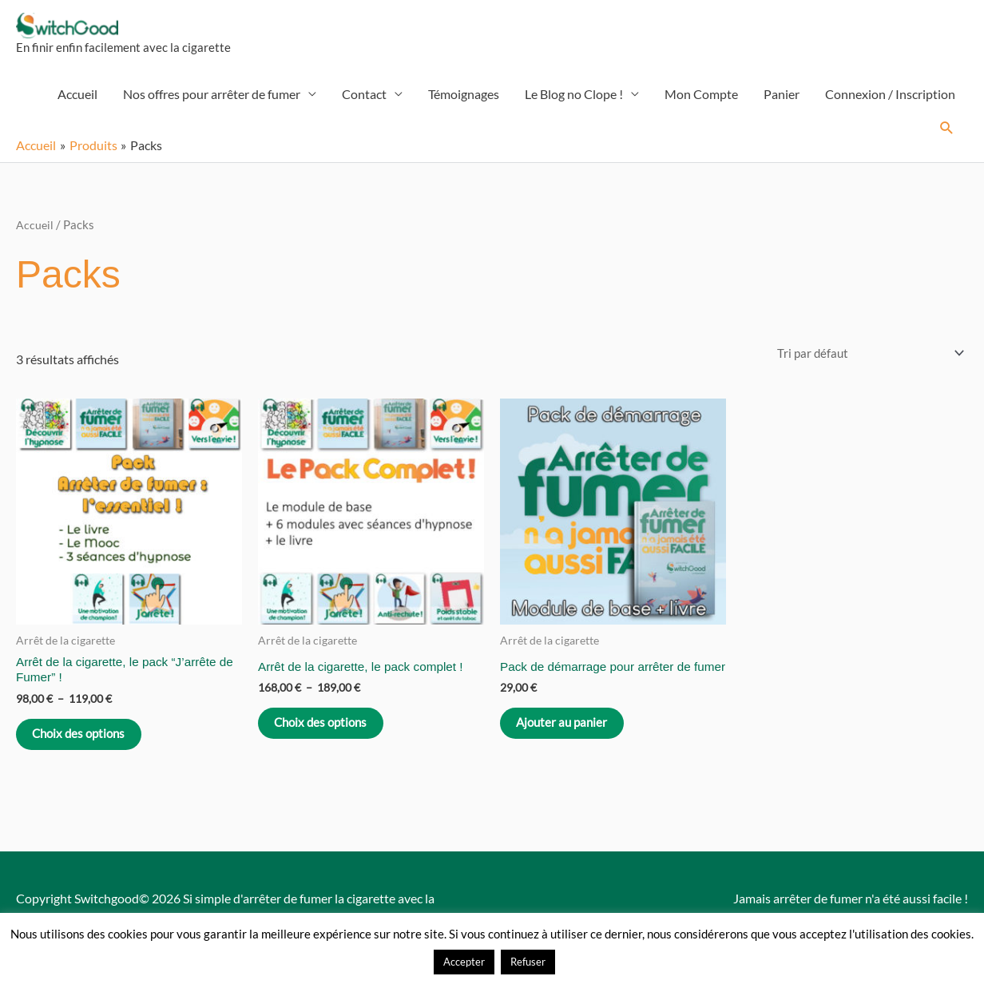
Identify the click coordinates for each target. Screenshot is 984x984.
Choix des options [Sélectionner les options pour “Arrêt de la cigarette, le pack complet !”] (331, 735)
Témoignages (463, 101)
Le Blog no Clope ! (574, 101)
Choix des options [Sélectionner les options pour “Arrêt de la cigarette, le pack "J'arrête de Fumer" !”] (89, 747)
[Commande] (863, 361)
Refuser (528, 961)
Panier (782, 101)
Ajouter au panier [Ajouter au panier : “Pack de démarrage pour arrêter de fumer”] (572, 747)
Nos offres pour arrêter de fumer (211, 101)
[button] (946, 136)
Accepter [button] (464, 961)
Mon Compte (701, 101)
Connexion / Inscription (890, 101)
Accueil (77, 101)
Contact (364, 101)
